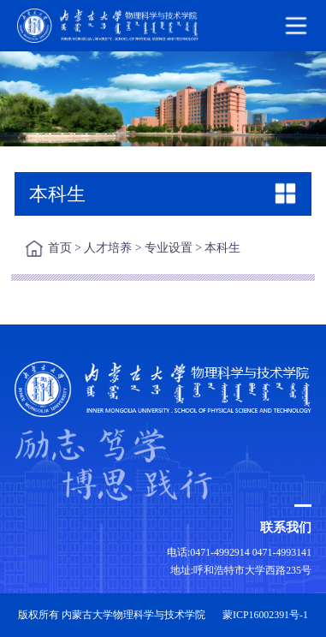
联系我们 (285, 527)
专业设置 (169, 247)
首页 (60, 247)
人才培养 (108, 247)
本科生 (222, 247)
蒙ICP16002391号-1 (265, 615)
